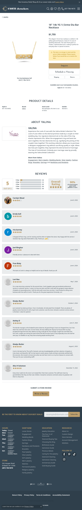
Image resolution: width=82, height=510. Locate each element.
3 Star (17, 184)
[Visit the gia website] (49, 484)
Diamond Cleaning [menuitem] (48, 457)
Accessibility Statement (61, 495)
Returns (72, 77)
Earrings (44, 162)
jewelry (6, 17)
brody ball (17, 214)
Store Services (67, 437)
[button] (48, 9)
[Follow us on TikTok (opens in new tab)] (74, 454)
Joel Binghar (18, 247)
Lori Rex (16, 279)
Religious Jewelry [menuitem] (28, 470)
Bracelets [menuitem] (25, 449)
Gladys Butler (18, 301)
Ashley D (16, 321)
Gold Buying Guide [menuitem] (48, 466)
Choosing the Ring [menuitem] (48, 442)
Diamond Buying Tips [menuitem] (49, 439)
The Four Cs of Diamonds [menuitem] (47, 435)
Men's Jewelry (43, 160)
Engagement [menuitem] (26, 434)
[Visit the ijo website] (32, 484)
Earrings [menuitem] (25, 443)
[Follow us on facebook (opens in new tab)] (64, 454)
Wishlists (65, 443)
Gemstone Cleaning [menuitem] (49, 460)
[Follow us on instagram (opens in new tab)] (64, 459)
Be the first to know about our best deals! (22, 414)
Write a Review (41, 394)
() (43, 180)
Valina (24, 108)
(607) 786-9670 (24, 80)
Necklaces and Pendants (59, 162)
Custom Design (67, 434)
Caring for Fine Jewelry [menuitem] (50, 454)
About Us (65, 431)
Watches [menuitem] (25, 464)
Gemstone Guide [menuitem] (48, 448)
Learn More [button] (59, 2)
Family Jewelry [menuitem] (27, 473)
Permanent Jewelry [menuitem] (29, 467)
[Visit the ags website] (41, 484)
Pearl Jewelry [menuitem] (26, 452)
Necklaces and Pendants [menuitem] (30, 446)
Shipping (56, 77)
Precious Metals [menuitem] (47, 451)
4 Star (17, 182)
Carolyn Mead (18, 198)
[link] (68, 9)
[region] (24, 53)
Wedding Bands (55, 160)
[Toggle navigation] (78, 9)
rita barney (17, 230)
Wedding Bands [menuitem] (27, 437)
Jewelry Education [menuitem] (48, 431)
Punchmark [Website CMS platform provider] (44, 505)
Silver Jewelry (66, 160)
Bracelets (36, 162)
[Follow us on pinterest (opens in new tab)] (69, 454)
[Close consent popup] (41, 506)
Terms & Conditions (43, 495)
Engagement (33, 160)
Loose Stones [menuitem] (27, 431)
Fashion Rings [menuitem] (27, 440)
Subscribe (74, 414)
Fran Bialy (17, 263)
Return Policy (17, 495)
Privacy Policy (29, 495)
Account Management (70, 440)
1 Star (17, 188)
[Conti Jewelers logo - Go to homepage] (15, 8)
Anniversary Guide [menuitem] (48, 463)
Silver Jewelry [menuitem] (27, 455)
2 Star (17, 186)
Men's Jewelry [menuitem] (27, 461)
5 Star (17, 180)
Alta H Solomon (19, 366)
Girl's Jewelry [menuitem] (26, 458)
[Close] (79, 2)
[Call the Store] (7, 468)
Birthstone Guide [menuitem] (48, 445)
